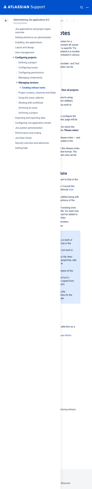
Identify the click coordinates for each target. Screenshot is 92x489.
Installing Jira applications (28, 42)
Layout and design (24, 47)
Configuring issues (28, 67)
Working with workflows (31, 102)
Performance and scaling (28, 133)
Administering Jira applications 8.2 (31, 19)
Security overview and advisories (32, 143)
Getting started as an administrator (33, 37)
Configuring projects (25, 57)
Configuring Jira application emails (33, 122)
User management (24, 52)
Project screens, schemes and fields (37, 92)
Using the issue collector (31, 97)
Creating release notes (33, 87)
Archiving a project (28, 112)
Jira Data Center (23, 138)
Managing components (30, 77)
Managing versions (28, 82)
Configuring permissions (31, 72)
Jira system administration (29, 128)
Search (81, 7)
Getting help (21, 148)
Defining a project (28, 62)
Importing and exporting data (30, 117)
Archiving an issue (28, 107)
